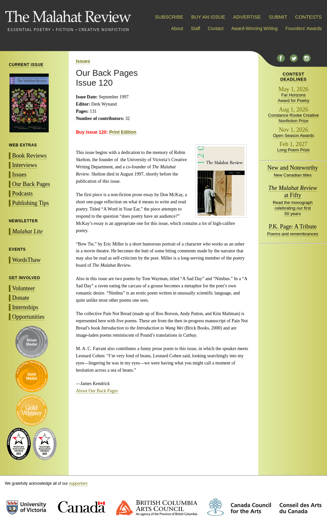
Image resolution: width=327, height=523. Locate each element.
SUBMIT (278, 17)
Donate (20, 298)
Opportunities (28, 316)
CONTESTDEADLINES (293, 77)
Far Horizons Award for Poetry (293, 98)
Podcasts (22, 193)
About (177, 28)
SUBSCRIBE (169, 17)
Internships (25, 307)
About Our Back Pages (97, 390)
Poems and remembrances (292, 233)
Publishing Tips (30, 203)
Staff (195, 28)
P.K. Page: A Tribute (293, 226)
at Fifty (292, 191)
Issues (19, 174)
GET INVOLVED (24, 278)
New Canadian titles (293, 175)
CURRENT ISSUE (26, 64)
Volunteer (23, 288)
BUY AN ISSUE (208, 17)
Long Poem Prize (293, 149)
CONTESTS (308, 17)
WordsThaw (26, 260)
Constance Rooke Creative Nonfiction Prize (293, 118)
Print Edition (122, 132)
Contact (216, 28)
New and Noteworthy (292, 167)
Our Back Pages (31, 184)
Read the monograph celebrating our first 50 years (293, 208)
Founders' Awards (303, 28)
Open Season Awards (293, 135)
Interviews (24, 165)
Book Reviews (29, 155)
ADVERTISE (247, 17)
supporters (78, 483)
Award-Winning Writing (254, 28)
